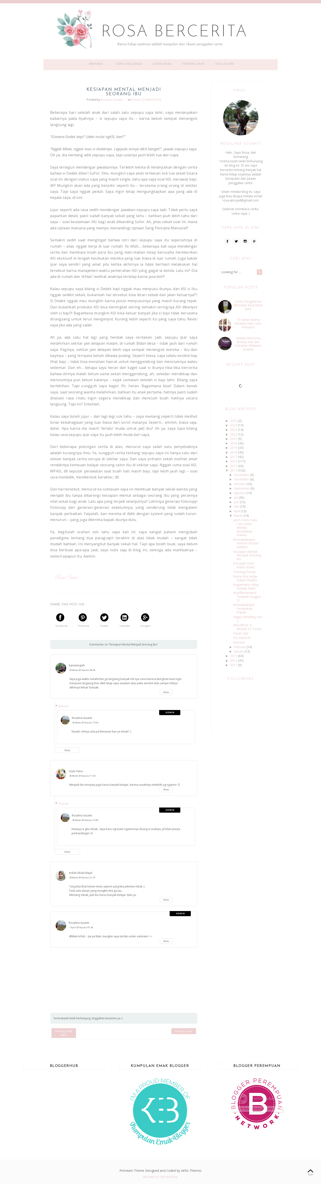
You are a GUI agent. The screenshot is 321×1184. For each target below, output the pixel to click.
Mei (237, 506)
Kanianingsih (77, 665)
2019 (234, 448)
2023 (234, 429)
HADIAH (239, 642)
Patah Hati (240, 633)
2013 (234, 656)
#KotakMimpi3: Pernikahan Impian (244, 608)
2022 (234, 434)
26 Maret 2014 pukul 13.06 (85, 820)
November (242, 479)
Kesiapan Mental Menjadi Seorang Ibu (247, 555)
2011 (234, 665)
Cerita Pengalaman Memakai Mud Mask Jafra (248, 305)
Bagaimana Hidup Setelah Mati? (246, 586)
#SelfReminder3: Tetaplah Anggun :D (247, 596)
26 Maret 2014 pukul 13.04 (85, 722)
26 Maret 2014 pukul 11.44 (82, 775)
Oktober (240, 484)
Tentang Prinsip (244, 572)
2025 (234, 421)
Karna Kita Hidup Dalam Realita (245, 578)
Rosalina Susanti (82, 718)
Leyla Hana (76, 771)
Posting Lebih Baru (63, 1033)
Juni (237, 502)
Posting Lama (183, 1031)
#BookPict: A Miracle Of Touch (247, 627)
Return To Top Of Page (160, 1177)
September (242, 488)
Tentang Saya (193, 64)
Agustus (240, 493)
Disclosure (225, 64)
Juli (236, 497)
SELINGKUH (242, 638)
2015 (234, 466)
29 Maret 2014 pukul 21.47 (82, 877)
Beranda (96, 64)
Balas (166, 692)
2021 (234, 439)
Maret (238, 515)
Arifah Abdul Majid (80, 873)
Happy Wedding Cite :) (247, 619)
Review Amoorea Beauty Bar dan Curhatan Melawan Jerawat (248, 343)
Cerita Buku (162, 64)
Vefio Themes (191, 1170)
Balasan (64, 706)
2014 (234, 470)
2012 (234, 660)
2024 (234, 425)
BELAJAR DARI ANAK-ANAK (244, 565)
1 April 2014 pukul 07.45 (81, 927)
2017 (234, 457)
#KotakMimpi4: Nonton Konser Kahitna (246, 543)
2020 (234, 443)
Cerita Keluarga (129, 64)
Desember (242, 475)
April (237, 511)
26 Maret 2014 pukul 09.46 (82, 670)
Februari (240, 647)
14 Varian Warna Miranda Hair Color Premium (248, 323)
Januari (239, 651)
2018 (234, 452)
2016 (234, 461)
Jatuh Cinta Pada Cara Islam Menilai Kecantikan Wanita (245, 527)
